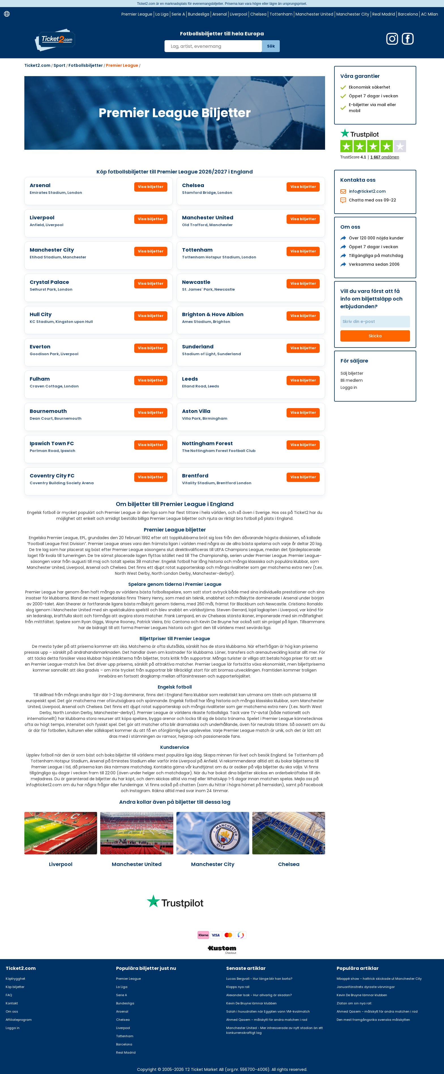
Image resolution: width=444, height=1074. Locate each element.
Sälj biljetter (352, 373)
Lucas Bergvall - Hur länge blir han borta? (259, 978)
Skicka (375, 336)
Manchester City (352, 14)
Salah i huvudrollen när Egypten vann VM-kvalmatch (268, 1011)
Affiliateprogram (19, 1019)
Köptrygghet (15, 978)
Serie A (178, 14)
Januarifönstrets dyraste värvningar (366, 987)
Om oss (12, 1011)
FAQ (9, 995)
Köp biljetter (15, 987)
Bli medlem (352, 380)
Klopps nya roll (237, 987)
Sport (59, 65)
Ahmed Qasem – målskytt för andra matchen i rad (266, 1019)
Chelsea (258, 14)
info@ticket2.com (367, 191)
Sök (271, 46)
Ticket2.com (37, 65)
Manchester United (314, 14)
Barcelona (408, 14)
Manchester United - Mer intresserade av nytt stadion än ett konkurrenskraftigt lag (274, 1030)
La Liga (161, 14)
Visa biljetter (150, 187)
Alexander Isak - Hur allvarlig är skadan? (259, 995)
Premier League (136, 14)
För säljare (354, 360)
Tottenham (281, 14)
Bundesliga (198, 14)
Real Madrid (383, 14)
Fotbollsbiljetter (86, 65)
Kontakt (12, 1003)
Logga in (349, 387)
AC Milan (429, 14)
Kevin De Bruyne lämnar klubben (251, 1003)
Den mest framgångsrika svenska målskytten (373, 1019)
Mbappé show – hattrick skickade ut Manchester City (379, 978)
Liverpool (238, 14)
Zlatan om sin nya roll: (354, 1003)
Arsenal (219, 14)
